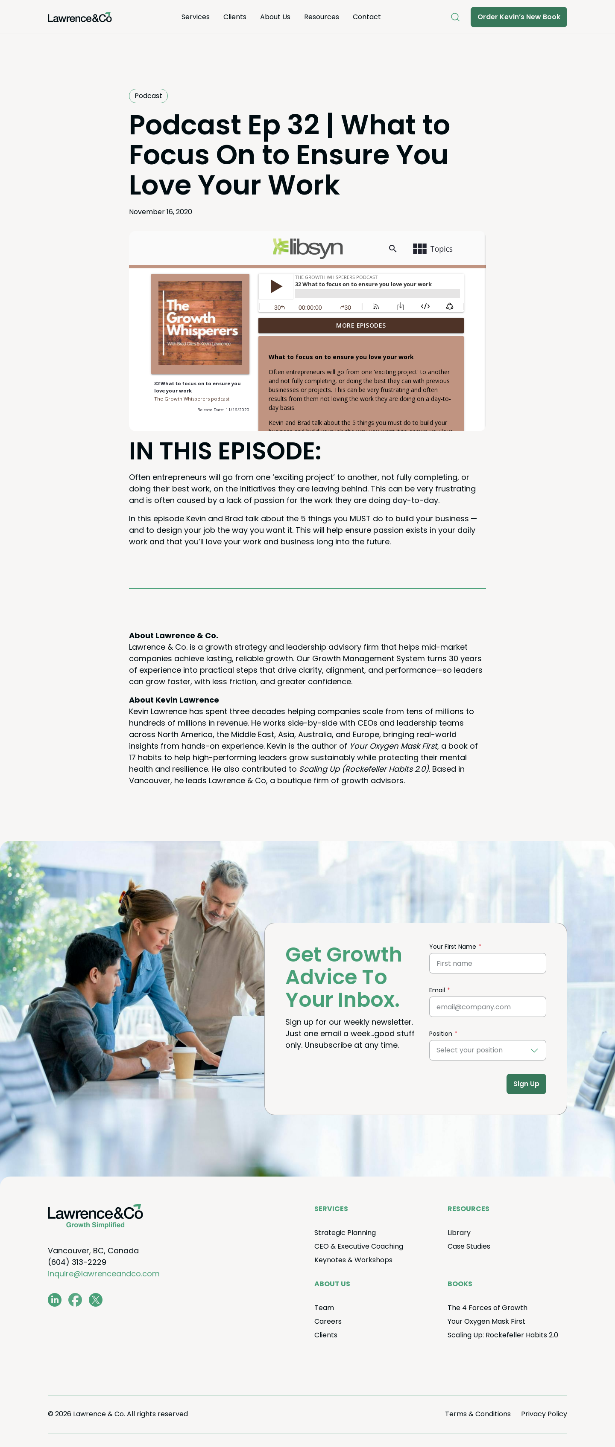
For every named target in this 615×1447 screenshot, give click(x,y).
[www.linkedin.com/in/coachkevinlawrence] (55, 1300)
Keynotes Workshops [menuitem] (353, 1260)
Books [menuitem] (460, 1284)
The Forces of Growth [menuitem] (487, 1308)
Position (440, 1034)
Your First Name (452, 947)
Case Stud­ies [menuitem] (469, 1246)
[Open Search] (455, 17)
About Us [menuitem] (275, 17)
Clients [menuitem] (234, 17)
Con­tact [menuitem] (367, 17)
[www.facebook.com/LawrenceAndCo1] (75, 1300)
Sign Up (526, 1084)
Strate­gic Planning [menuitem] (345, 1233)
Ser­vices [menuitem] (196, 17)
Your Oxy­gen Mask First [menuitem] (486, 1321)
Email (437, 990)
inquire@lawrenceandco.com (104, 1273)
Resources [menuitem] (321, 17)
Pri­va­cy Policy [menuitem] (544, 1414)
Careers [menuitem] (328, 1321)
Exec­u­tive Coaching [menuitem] (358, 1246)
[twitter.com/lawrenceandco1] (95, 1300)
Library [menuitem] (459, 1233)
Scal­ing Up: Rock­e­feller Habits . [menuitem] (503, 1335)
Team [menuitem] (324, 1308)
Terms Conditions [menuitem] (478, 1414)
